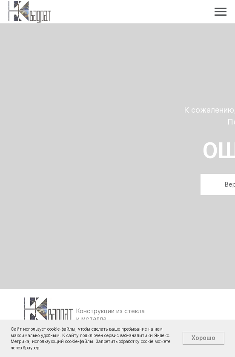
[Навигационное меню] (220, 12)
